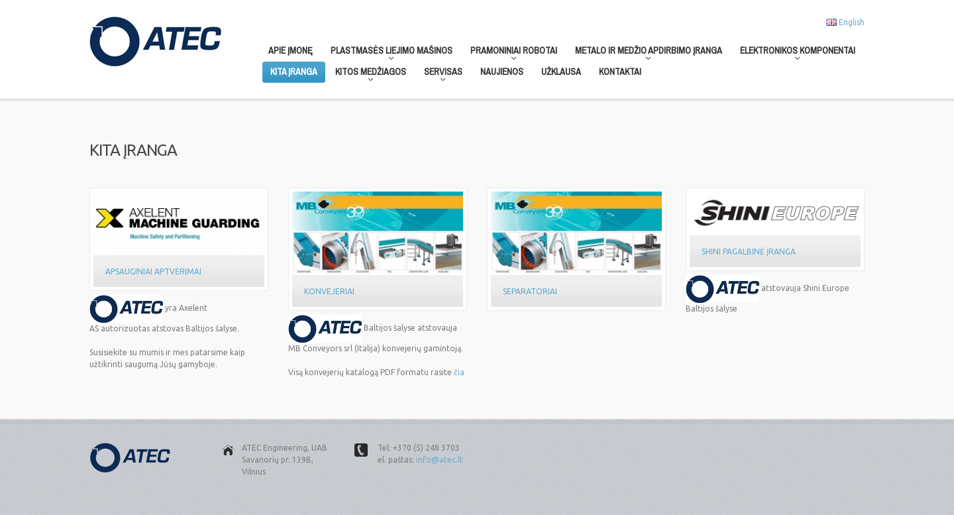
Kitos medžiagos (366, 74)
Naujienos (501, 72)
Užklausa (561, 72)
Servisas (439, 74)
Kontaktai (620, 72)
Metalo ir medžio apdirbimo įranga (644, 53)
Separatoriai (530, 291)
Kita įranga (293, 72)
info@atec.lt (439, 459)
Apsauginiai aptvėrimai (153, 271)
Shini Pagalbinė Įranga (749, 251)
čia (459, 372)
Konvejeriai (329, 291)
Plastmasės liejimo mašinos (387, 53)
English (852, 22)
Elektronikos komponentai (793, 53)
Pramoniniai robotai (509, 53)
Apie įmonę (290, 50)
